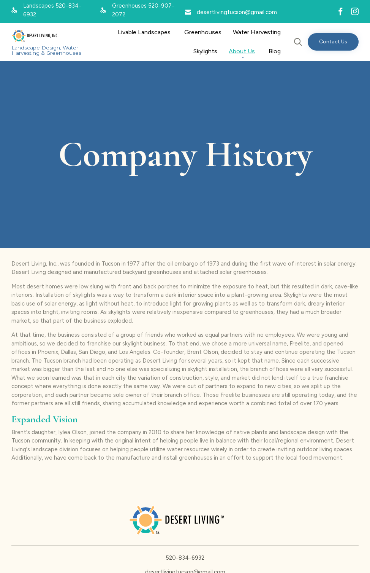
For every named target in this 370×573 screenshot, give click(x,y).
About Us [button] (242, 51)
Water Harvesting (257, 32)
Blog (275, 51)
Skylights (205, 51)
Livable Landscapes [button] (144, 32)
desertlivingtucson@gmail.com (237, 12)
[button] (333, 42)
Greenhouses (202, 32)
